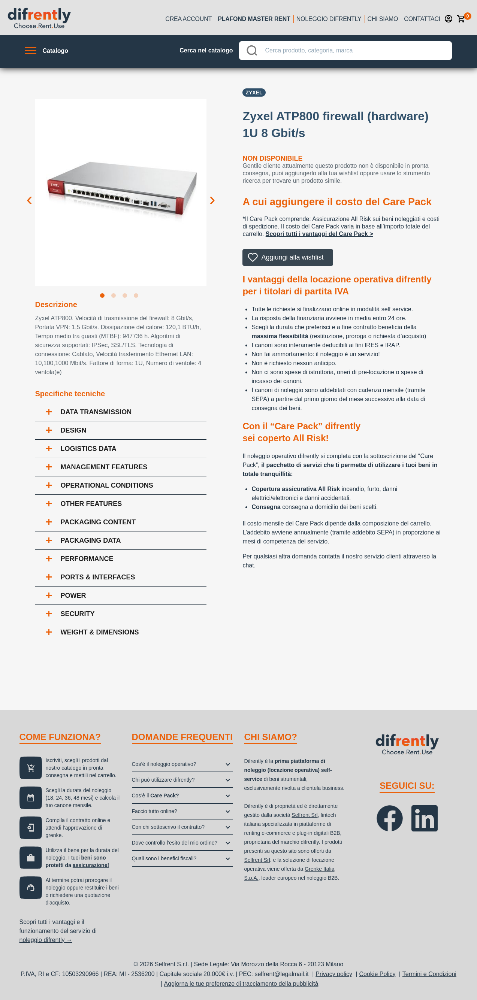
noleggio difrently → (45, 940)
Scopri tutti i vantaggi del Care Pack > (319, 234)
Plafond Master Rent (254, 19)
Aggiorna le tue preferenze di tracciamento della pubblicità (241, 984)
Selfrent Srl (304, 815)
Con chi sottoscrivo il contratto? (168, 827)
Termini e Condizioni (429, 974)
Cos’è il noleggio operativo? (164, 764)
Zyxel (253, 93)
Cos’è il (155, 796)
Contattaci (422, 19)
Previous (29, 193)
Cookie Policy (377, 974)
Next (212, 193)
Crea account (188, 19)
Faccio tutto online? (154, 811)
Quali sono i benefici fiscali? (164, 858)
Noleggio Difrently (329, 19)
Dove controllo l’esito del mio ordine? (175, 843)
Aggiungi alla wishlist (292, 257)
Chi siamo (383, 19)
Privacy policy (334, 974)
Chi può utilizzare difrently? (163, 780)
